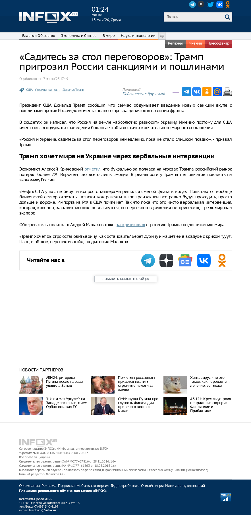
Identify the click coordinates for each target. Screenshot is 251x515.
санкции (54, 90)
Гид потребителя (125, 486)
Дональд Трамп (73, 90)
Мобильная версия (92, 486)
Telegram (192, 4)
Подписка (66, 486)
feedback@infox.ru (42, 510)
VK (219, 4)
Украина (40, 90)
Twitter (210, 4)
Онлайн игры (152, 486)
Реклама (49, 486)
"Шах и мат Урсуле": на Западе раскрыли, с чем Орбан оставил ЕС (67, 402)
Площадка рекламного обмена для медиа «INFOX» (63, 491)
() (125, 279)
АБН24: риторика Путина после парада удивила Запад (64, 381)
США (29, 90)
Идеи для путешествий (185, 486)
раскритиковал (130, 224)
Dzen (201, 4)
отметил (92, 169)
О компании (29, 486)
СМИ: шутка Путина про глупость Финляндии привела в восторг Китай (138, 404)
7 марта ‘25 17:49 (55, 79)
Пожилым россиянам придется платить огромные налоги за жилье (136, 383)
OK (228, 4)
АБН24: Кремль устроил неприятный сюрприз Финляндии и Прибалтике (210, 404)
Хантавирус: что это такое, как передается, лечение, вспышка (209, 381)
